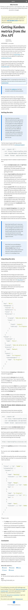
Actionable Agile (5, 66)
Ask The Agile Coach (12, 20)
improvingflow (11, 43)
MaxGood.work (19, 599)
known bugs (17, 54)
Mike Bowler (14, 5)
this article (20, 279)
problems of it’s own (6, 58)
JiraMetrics (14, 89)
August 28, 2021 (9, 41)
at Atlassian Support (20, 145)
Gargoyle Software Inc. (16, 604)
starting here (5, 83)
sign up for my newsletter (13, 595)
